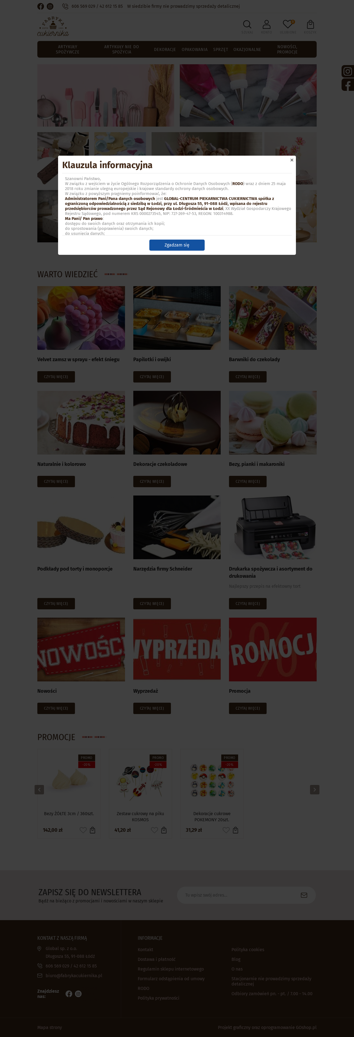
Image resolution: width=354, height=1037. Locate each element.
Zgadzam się (177, 245)
